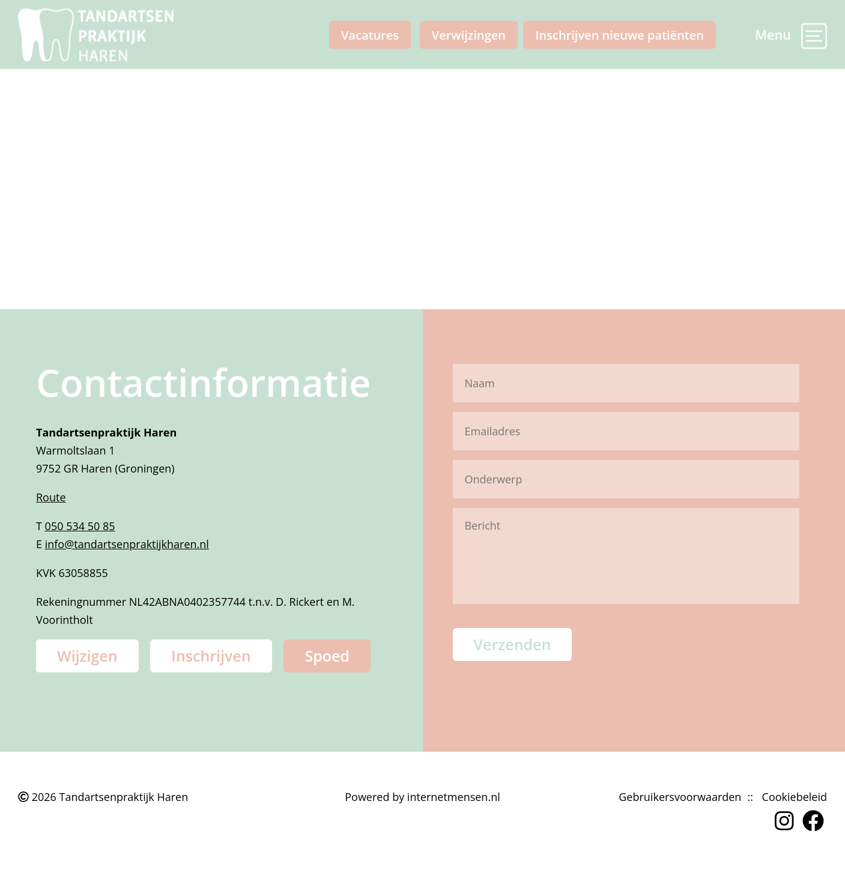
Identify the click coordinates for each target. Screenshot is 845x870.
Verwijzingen (469, 34)
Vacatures (370, 34)
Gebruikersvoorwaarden (680, 797)
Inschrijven (210, 655)
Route (51, 497)
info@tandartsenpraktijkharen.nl (127, 544)
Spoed (327, 655)
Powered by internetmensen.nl (422, 797)
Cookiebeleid (794, 797)
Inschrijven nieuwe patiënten (619, 34)
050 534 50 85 (80, 526)
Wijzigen (87, 655)
